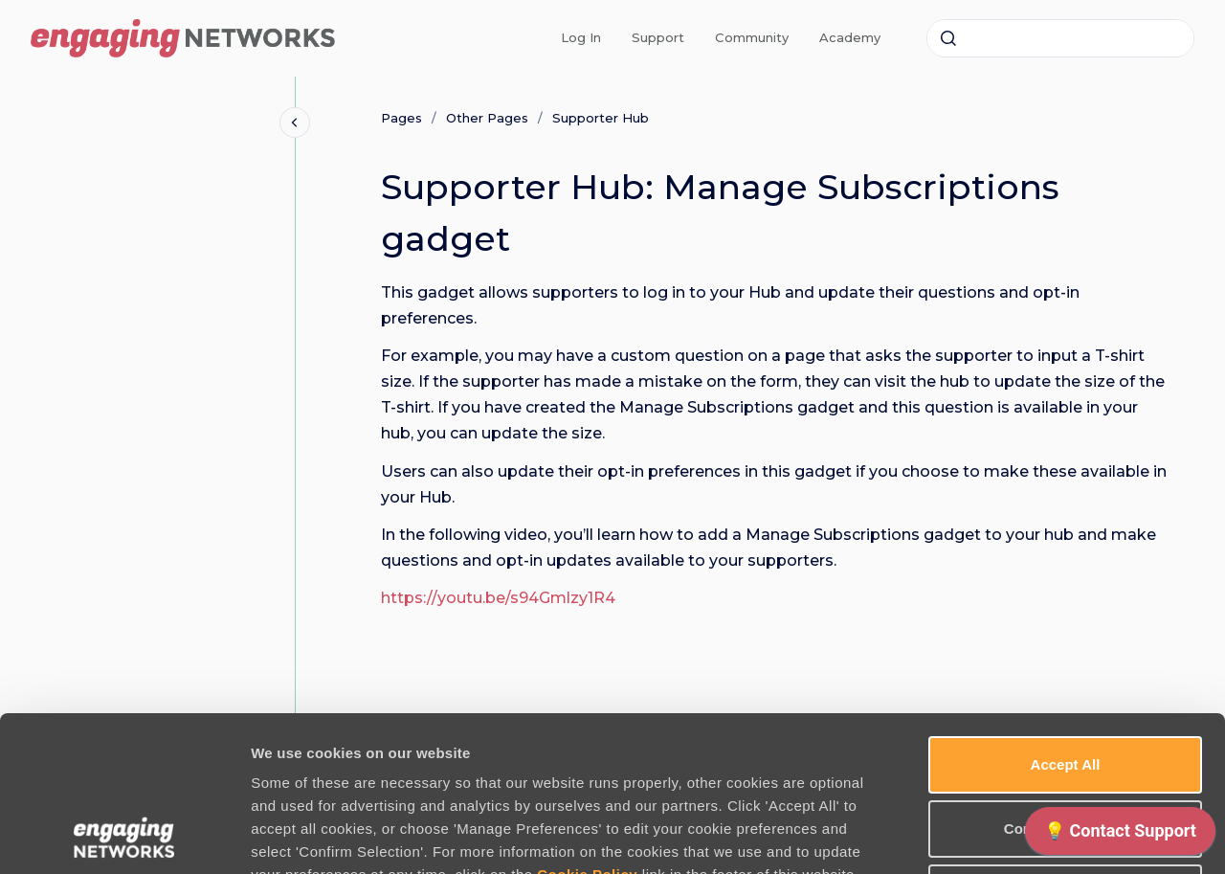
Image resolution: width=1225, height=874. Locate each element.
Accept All (1066, 619)
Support (658, 37)
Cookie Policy (587, 729)
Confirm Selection (1065, 683)
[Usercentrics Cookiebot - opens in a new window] (124, 836)
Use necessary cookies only (1065, 747)
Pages (401, 117)
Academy (849, 37)
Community (752, 37)
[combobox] (1060, 38)
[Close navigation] (294, 122)
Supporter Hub (600, 117)
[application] (1120, 835)
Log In (581, 37)
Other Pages (487, 117)
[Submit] (948, 38)
